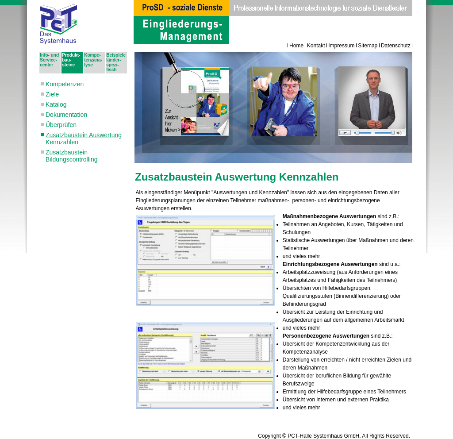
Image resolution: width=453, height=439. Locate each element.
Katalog (56, 104)
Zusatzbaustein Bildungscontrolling (72, 156)
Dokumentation (66, 114)
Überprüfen (61, 124)
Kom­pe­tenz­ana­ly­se (93, 60)
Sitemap (367, 45)
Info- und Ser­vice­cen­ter (49, 60)
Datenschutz (396, 45)
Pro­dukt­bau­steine (71, 60)
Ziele (52, 94)
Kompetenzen (65, 84)
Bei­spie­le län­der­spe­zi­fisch (116, 62)
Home (296, 45)
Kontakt (316, 45)
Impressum (341, 45)
